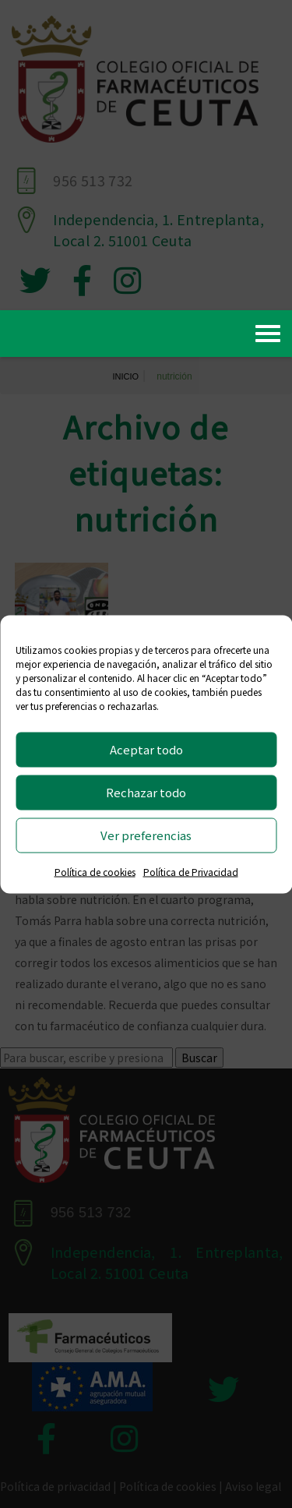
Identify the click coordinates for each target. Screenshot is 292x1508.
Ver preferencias (146, 835)
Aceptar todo (146, 749)
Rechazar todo (146, 792)
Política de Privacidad (190, 871)
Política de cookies (95, 871)
